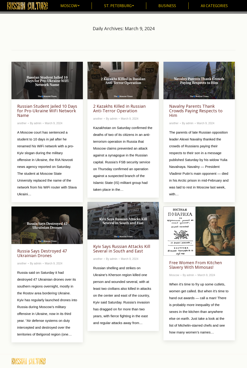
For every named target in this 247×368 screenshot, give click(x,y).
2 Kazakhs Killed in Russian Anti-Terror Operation (119, 108)
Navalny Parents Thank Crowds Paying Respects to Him (196, 110)
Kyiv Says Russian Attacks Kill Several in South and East (121, 249)
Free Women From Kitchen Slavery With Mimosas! (195, 265)
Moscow (174, 275)
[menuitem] (70, 5)
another (22, 123)
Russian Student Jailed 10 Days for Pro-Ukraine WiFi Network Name (47, 110)
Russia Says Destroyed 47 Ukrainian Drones (42, 253)
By (35, 123)
